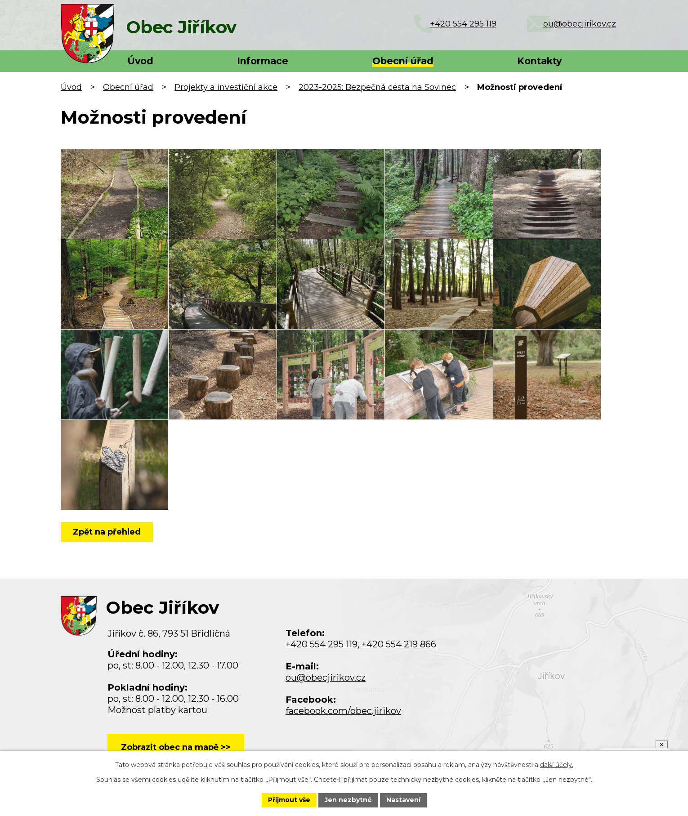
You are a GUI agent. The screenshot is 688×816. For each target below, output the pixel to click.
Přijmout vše (289, 800)
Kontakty (539, 61)
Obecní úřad (402, 61)
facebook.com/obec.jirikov (343, 710)
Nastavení (403, 800)
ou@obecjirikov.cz (326, 677)
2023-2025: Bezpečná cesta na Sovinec (377, 87)
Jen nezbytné (348, 800)
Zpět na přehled (107, 532)
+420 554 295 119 (321, 644)
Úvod (140, 61)
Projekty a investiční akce (225, 87)
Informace (262, 61)
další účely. (556, 765)
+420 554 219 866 (399, 644)
